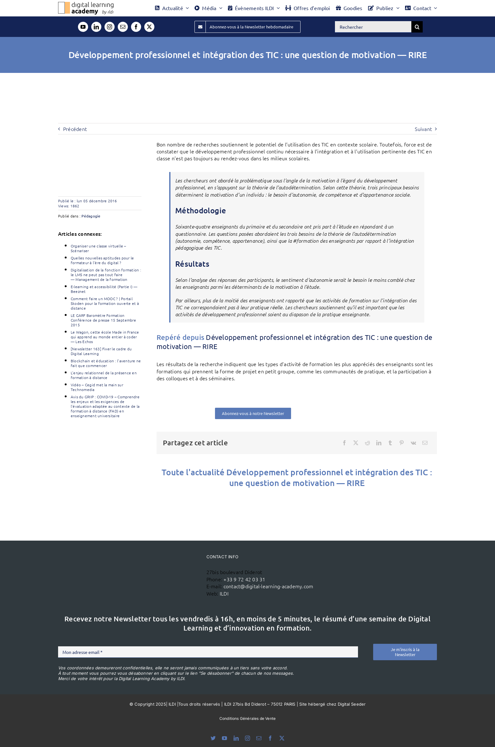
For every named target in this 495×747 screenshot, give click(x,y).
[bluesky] (213, 738)
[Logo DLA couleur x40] (86, 4)
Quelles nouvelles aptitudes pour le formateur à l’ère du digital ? (102, 260)
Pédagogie (90, 215)
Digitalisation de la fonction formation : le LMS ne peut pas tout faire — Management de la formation (106, 274)
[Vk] (413, 443)
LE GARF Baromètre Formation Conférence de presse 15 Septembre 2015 (103, 320)
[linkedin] (96, 27)
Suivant (423, 128)
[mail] (123, 27)
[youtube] (83, 27)
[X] (355, 443)
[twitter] (149, 27)
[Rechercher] (373, 27)
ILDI (224, 593)
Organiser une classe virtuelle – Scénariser (98, 248)
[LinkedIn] (379, 443)
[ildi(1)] (165, 563)
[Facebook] (344, 443)
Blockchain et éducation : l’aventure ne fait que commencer (106, 363)
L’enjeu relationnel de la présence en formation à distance (104, 375)
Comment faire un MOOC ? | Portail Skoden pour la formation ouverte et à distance (105, 303)
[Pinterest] (401, 443)
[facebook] (136, 27)
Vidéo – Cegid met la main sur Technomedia (97, 387)
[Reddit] (367, 443)
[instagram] (109, 27)
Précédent (75, 128)
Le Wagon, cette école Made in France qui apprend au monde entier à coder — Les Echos (105, 336)
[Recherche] (417, 27)
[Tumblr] (390, 443)
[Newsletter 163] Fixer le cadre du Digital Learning (101, 351)
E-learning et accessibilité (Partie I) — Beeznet (104, 289)
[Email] (425, 443)
